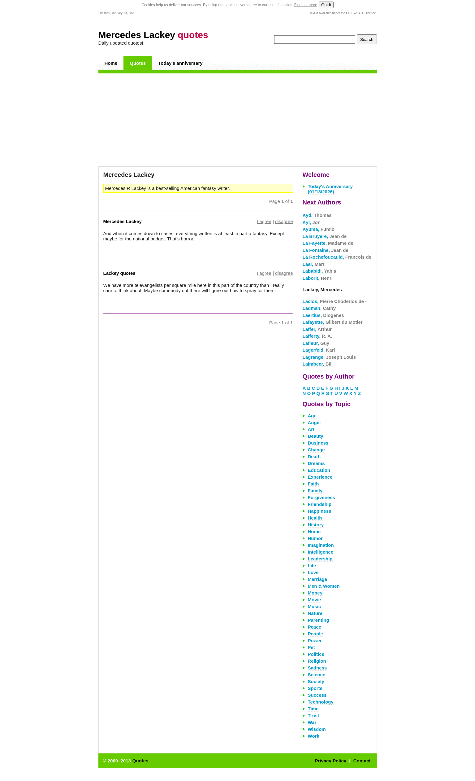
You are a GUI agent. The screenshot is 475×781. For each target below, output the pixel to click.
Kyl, (312, 222)
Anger (314, 422)
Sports (315, 688)
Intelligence (321, 552)
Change (316, 449)
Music (314, 606)
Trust (313, 715)
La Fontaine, (325, 250)
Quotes (138, 63)
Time (313, 708)
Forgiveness (321, 497)
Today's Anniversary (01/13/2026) (330, 189)
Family (315, 490)
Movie (314, 599)
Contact (362, 760)
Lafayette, (333, 322)
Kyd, (317, 215)
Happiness (319, 511)
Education (319, 470)
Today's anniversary (180, 63)
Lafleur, (316, 343)
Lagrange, (329, 357)
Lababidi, (319, 271)
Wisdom (317, 729)
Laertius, (323, 315)
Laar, (314, 264)
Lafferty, (317, 336)
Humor (315, 538)
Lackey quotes (119, 273)
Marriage (317, 579)
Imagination (321, 545)
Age (312, 415)
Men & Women (324, 586)
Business (318, 442)
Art (311, 429)
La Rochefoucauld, (337, 257)
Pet (311, 647)
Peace (314, 627)
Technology (321, 701)
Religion (317, 661)
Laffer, (317, 329)
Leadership (320, 558)
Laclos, (335, 301)
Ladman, (319, 308)
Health (315, 517)
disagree (284, 221)
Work (313, 736)
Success (317, 695)
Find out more (305, 5)
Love (313, 572)
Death (314, 456)
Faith (313, 483)
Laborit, (318, 278)
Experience (320, 477)
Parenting (318, 620)
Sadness (317, 667)
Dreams (316, 463)
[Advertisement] (237, 120)
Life (312, 565)
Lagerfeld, (319, 350)
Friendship (320, 504)
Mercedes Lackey (153, 35)
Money (315, 592)
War (312, 722)
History (316, 524)
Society (316, 681)
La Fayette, (328, 243)
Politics (316, 654)
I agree (264, 221)
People (315, 633)
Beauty (315, 436)
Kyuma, (319, 229)
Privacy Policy (330, 760)
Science (317, 674)
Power (315, 640)
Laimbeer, (318, 363)
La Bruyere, (325, 236)
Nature (315, 613)
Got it (326, 4)
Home (111, 63)
